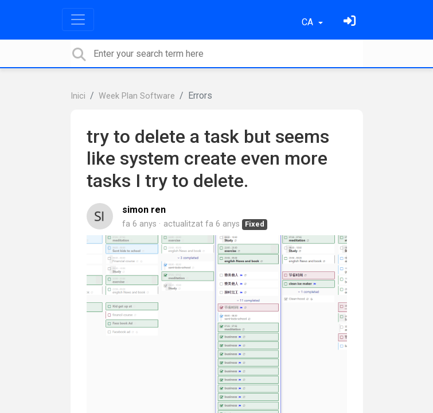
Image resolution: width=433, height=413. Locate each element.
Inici (78, 96)
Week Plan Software (137, 96)
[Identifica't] (351, 22)
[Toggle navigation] (78, 19)
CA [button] (308, 22)
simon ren (144, 209)
